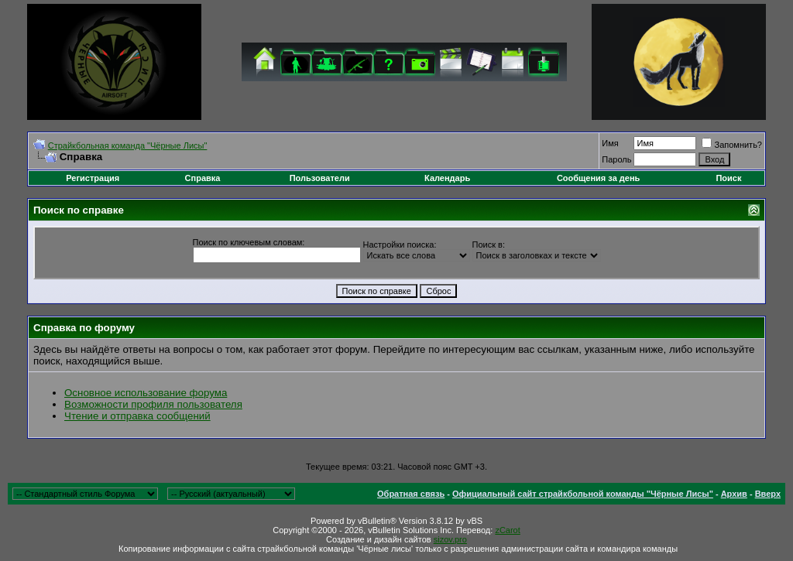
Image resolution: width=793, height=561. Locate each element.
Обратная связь (411, 493)
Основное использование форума (145, 393)
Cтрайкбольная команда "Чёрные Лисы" (128, 145)
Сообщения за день (598, 178)
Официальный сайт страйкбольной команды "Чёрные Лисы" (582, 493)
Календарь (447, 178)
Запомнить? (732, 144)
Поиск (728, 178)
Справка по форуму (84, 328)
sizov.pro (450, 539)
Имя (610, 143)
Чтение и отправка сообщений (137, 416)
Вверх (768, 493)
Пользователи (320, 178)
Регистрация (92, 178)
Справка (203, 178)
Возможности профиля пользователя (153, 404)
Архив (734, 493)
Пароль (616, 159)
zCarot (507, 530)
